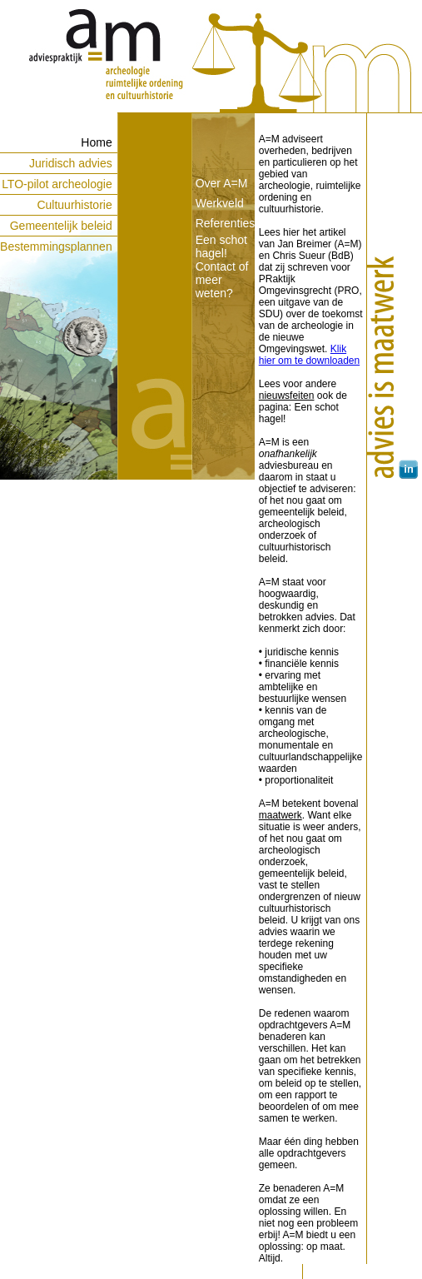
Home (96, 142)
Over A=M (222, 183)
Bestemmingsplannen (56, 246)
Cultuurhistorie (74, 205)
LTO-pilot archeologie (57, 184)
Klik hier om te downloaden (309, 354)
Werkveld (220, 203)
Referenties (226, 223)
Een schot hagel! (221, 246)
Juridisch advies (70, 163)
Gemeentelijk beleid (61, 225)
